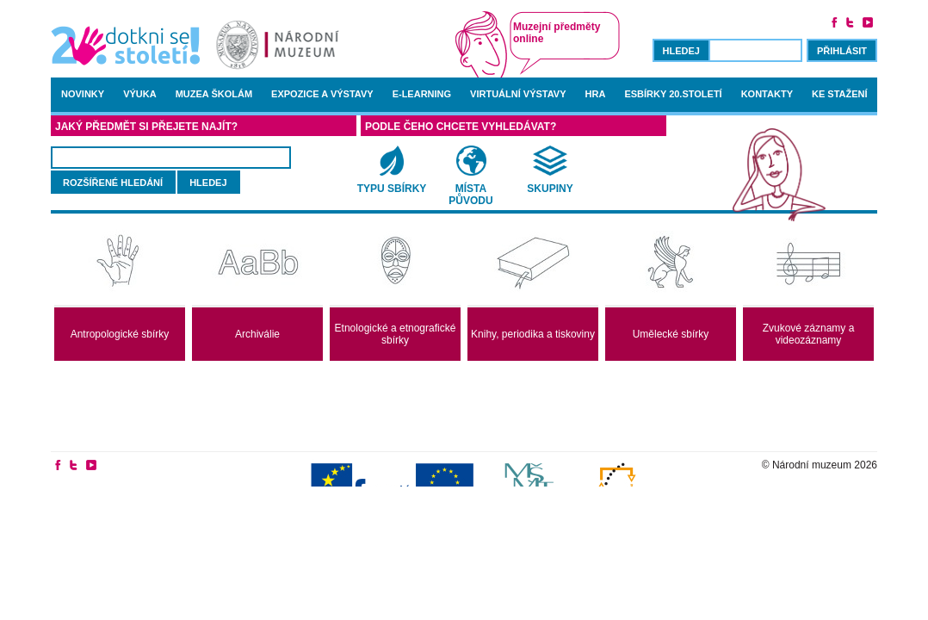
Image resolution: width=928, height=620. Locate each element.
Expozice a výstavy (322, 94)
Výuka (140, 94)
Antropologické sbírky (120, 334)
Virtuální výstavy (518, 94)
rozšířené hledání (113, 182)
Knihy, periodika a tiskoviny (533, 334)
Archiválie (257, 334)
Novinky (82, 94)
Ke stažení (840, 94)
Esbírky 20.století (672, 94)
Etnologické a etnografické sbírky (395, 334)
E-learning (422, 94)
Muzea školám (214, 94)
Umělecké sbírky (671, 334)
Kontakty (767, 94)
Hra (595, 94)
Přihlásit (842, 51)
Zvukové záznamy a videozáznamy (809, 334)
